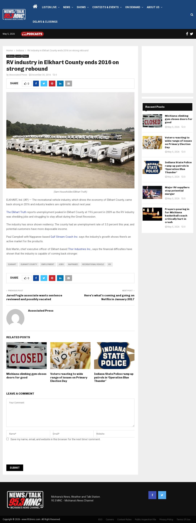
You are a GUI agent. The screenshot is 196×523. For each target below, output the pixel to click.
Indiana (10, 56)
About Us (153, 7)
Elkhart (12, 264)
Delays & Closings (45, 21)
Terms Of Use (183, 519)
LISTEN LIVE (49, 7)
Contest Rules (124, 519)
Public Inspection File (145, 519)
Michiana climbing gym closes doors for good (26, 375)
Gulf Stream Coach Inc (64, 236)
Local (18, 56)
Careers (110, 519)
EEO (100, 519)
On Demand (132, 7)
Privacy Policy (166, 519)
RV (109, 264)
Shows (81, 7)
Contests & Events (105, 7)
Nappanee (73, 264)
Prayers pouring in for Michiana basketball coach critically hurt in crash (177, 216)
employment (47, 264)
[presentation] (33, 454)
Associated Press (18, 75)
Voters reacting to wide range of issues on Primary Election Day (68, 377)
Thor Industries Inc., (80, 249)
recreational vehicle (93, 264)
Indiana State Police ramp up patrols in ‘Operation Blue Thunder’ (113, 377)
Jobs (61, 264)
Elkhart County (29, 264)
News (66, 7)
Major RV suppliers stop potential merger (177, 190)
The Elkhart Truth (16, 212)
